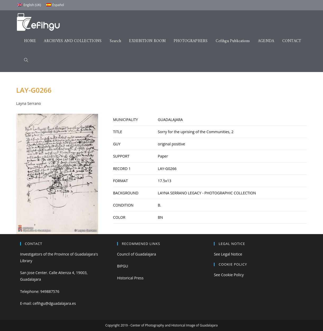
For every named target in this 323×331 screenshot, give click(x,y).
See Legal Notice (228, 254)
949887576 (49, 291)
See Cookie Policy (229, 274)
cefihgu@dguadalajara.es (54, 303)
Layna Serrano (28, 103)
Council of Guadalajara (136, 254)
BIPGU (122, 266)
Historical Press (130, 277)
